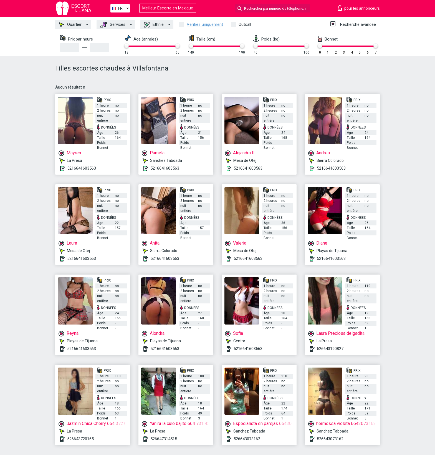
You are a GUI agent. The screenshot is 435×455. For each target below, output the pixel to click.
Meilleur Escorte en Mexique (167, 8)
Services (112, 24)
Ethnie (154, 24)
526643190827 (330, 348)
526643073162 (247, 438)
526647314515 (163, 438)
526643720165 (80, 438)
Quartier (70, 24)
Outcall (245, 24)
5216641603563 (81, 168)
